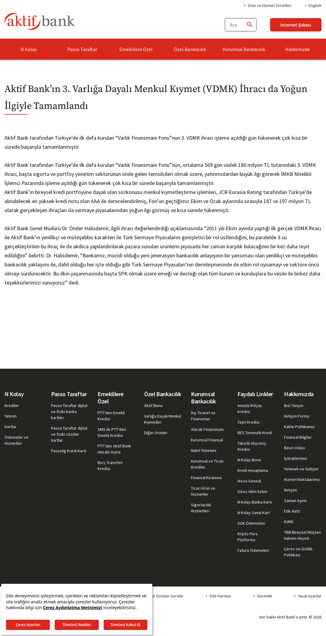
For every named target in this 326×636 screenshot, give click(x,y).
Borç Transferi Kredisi (110, 465)
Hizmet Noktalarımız (302, 479)
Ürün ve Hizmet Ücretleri (270, 5)
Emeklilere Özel (136, 49)
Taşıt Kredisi (248, 422)
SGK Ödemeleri (251, 523)
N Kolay (29, 49)
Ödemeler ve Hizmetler (16, 440)
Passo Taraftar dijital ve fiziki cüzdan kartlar (69, 434)
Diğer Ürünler (156, 432)
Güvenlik (264, 596)
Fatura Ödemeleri (253, 550)
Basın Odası (294, 447)
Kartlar (11, 426)
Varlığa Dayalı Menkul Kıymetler (162, 419)
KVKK (288, 521)
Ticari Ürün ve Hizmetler (203, 491)
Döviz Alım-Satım (252, 491)
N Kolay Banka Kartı (254, 502)
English (315, 5)
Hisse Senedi (249, 481)
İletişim (290, 490)
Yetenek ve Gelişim (301, 469)
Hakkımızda (297, 49)
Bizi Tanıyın (293, 405)
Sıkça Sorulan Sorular (164, 596)
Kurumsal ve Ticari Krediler (207, 464)
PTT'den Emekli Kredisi (111, 415)
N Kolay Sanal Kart (253, 512)
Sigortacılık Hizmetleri (201, 508)
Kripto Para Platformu (247, 536)
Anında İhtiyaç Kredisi (249, 408)
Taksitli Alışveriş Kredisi (251, 446)
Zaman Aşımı (295, 500)
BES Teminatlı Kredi (254, 432)
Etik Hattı (292, 511)
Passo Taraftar (82, 49)
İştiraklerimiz (295, 458)
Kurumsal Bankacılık (244, 49)
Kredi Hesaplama (252, 470)
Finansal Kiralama (206, 477)
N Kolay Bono (249, 460)
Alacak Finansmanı (207, 429)
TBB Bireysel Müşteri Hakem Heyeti (302, 535)
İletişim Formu (296, 416)
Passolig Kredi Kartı (68, 450)
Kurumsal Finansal (207, 440)
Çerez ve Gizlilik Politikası (298, 552)
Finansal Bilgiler (298, 437)
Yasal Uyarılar (309, 596)
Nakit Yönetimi (203, 450)
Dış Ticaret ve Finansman (203, 415)
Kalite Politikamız (299, 426)
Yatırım (11, 416)
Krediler (12, 405)
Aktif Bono (153, 405)
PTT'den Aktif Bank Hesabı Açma (114, 449)
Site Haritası (220, 596)
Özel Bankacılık (190, 49)
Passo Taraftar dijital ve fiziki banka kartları (69, 411)
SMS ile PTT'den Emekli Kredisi (112, 432)
